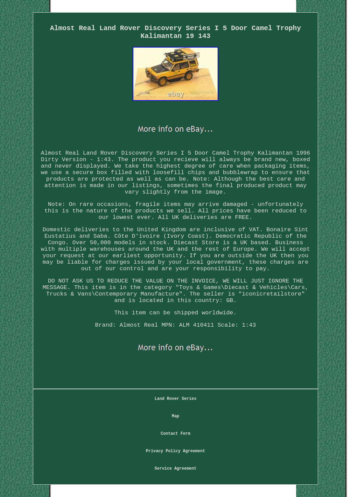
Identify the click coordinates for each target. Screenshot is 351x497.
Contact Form (175, 433)
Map (175, 416)
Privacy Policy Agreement (175, 451)
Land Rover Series (175, 398)
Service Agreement (175, 468)
